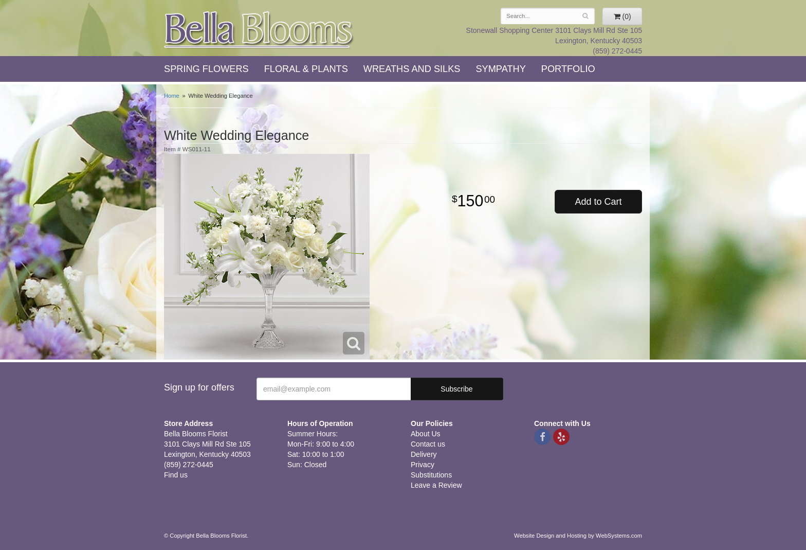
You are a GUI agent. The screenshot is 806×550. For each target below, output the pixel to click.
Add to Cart (598, 202)
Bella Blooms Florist (259, 30)
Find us (176, 475)
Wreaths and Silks (412, 69)
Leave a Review (436, 485)
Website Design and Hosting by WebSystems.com (578, 536)
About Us (426, 434)
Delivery (424, 454)
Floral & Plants (306, 69)
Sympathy (500, 69)
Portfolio (568, 69)
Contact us (428, 444)
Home (171, 96)
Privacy (422, 464)
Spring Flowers (206, 69)
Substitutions (431, 475)
